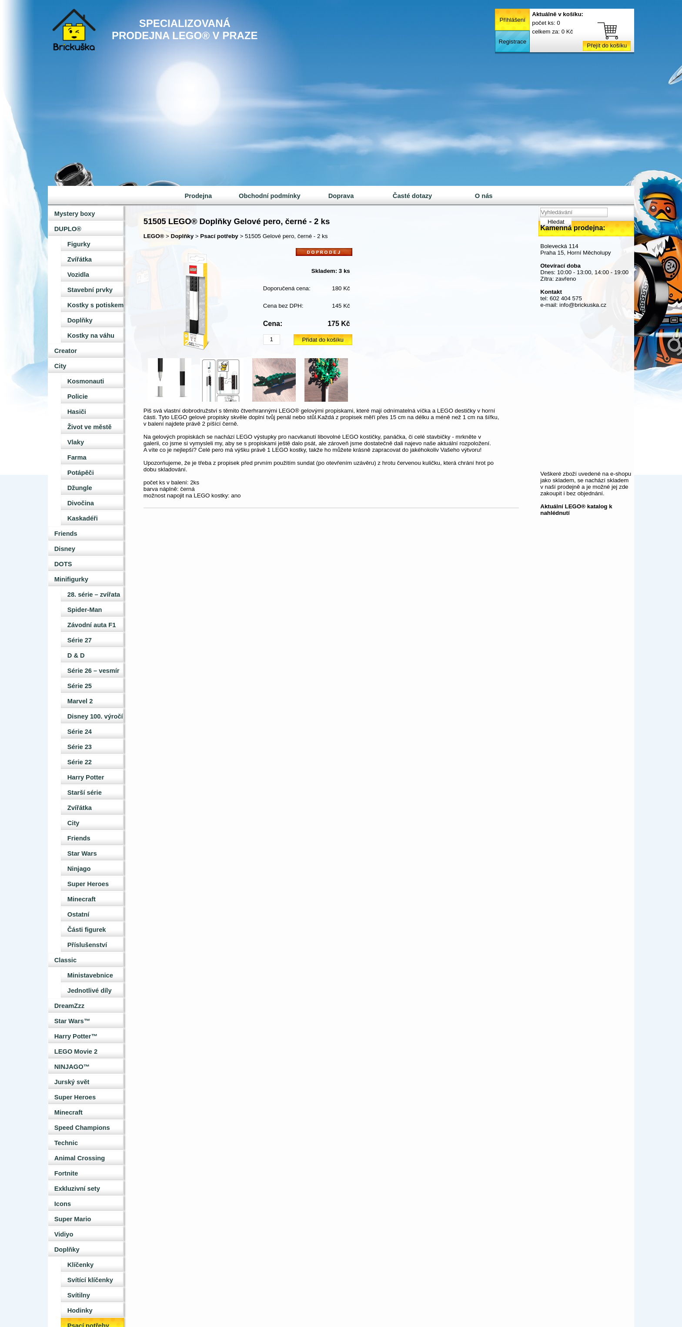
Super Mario (72, 1219)
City (60, 366)
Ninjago (79, 868)
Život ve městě (89, 426)
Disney (64, 548)
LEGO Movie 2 (75, 1051)
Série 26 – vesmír (93, 670)
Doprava (341, 195)
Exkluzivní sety (77, 1188)
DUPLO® (67, 228)
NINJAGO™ (72, 1066)
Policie (77, 396)
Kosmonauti (85, 381)
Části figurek (86, 929)
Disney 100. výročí (95, 716)
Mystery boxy (74, 213)
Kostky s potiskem (95, 305)
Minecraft (81, 899)
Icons (62, 1203)
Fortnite (66, 1173)
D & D (76, 655)
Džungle (79, 487)
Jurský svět (72, 1081)
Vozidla (78, 274)
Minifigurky (71, 579)
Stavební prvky (90, 289)
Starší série (84, 792)
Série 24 (79, 731)
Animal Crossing (79, 1158)
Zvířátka (79, 259)
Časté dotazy (412, 195)
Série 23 (79, 746)
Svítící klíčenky (90, 1280)
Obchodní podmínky (270, 195)
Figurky (78, 244)
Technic (66, 1142)
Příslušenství (87, 944)
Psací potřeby (219, 236)
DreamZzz (69, 1005)
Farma (77, 457)
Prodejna (198, 195)
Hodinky (80, 1310)
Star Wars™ (72, 1021)
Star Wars (82, 853)
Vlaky (75, 442)
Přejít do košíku (607, 45)
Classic (65, 960)
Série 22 (79, 762)
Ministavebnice (90, 975)
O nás (484, 195)
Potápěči (80, 472)
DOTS (63, 564)
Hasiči (76, 411)
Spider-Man (84, 609)
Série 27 (79, 640)
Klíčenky (80, 1264)
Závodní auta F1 (91, 625)
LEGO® (154, 236)
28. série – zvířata (93, 594)
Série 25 (79, 685)
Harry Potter (85, 777)
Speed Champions (82, 1127)
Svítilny (78, 1295)
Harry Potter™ (75, 1036)
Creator (65, 350)
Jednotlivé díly (89, 990)
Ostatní (78, 914)
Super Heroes (88, 883)
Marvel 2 (80, 701)
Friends (65, 533)
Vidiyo (64, 1234)
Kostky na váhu (90, 335)
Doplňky (80, 320)
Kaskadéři (82, 518)
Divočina (80, 503)
